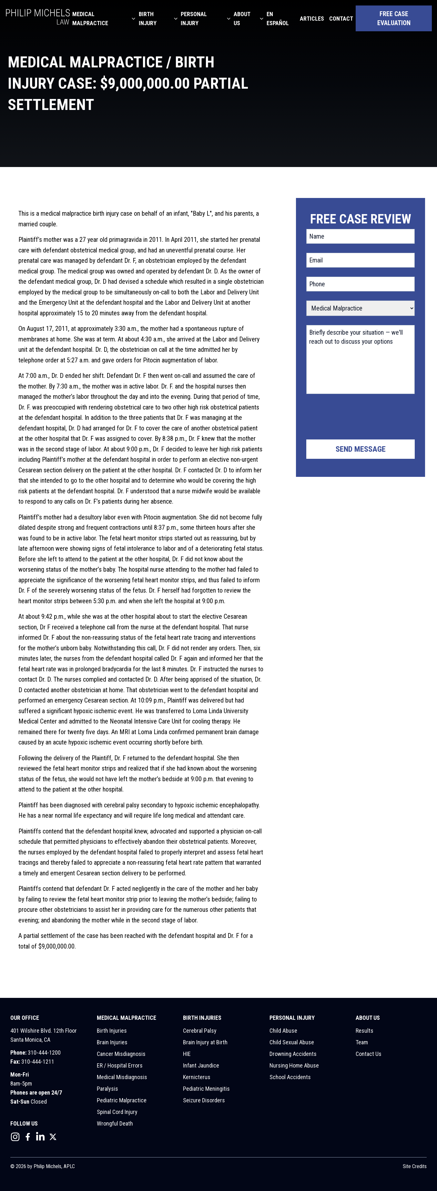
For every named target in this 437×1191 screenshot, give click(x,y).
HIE (187, 1053)
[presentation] (355, 417)
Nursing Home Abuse (294, 1065)
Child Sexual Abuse (291, 1042)
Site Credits (415, 1166)
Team (362, 1042)
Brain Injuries (112, 1042)
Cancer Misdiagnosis (121, 1053)
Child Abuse (283, 1030)
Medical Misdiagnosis (122, 1077)
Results (364, 1030)
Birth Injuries (112, 1030)
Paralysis (107, 1088)
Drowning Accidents (293, 1053)
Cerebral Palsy (200, 1030)
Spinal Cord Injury (117, 1111)
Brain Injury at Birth (205, 1042)
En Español (278, 18)
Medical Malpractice (90, 18)
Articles (312, 18)
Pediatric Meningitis (206, 1088)
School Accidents (290, 1077)
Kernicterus (196, 1077)
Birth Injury (148, 18)
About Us (242, 18)
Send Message (361, 449)
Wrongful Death (115, 1123)
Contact (341, 18)
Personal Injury (194, 18)
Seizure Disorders (204, 1100)
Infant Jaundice (201, 1065)
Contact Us (368, 1053)
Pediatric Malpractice (122, 1100)
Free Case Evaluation (394, 18)
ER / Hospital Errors (120, 1065)
